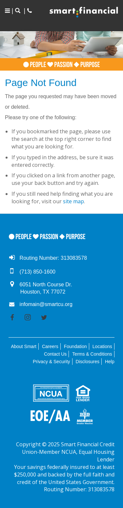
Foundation (75, 346)
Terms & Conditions (92, 354)
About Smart (23, 346)
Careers (50, 346)
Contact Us (55, 354)
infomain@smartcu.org (46, 304)
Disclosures (87, 361)
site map (73, 201)
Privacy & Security (51, 361)
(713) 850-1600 (37, 272)
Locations (102, 346)
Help (109, 361)
